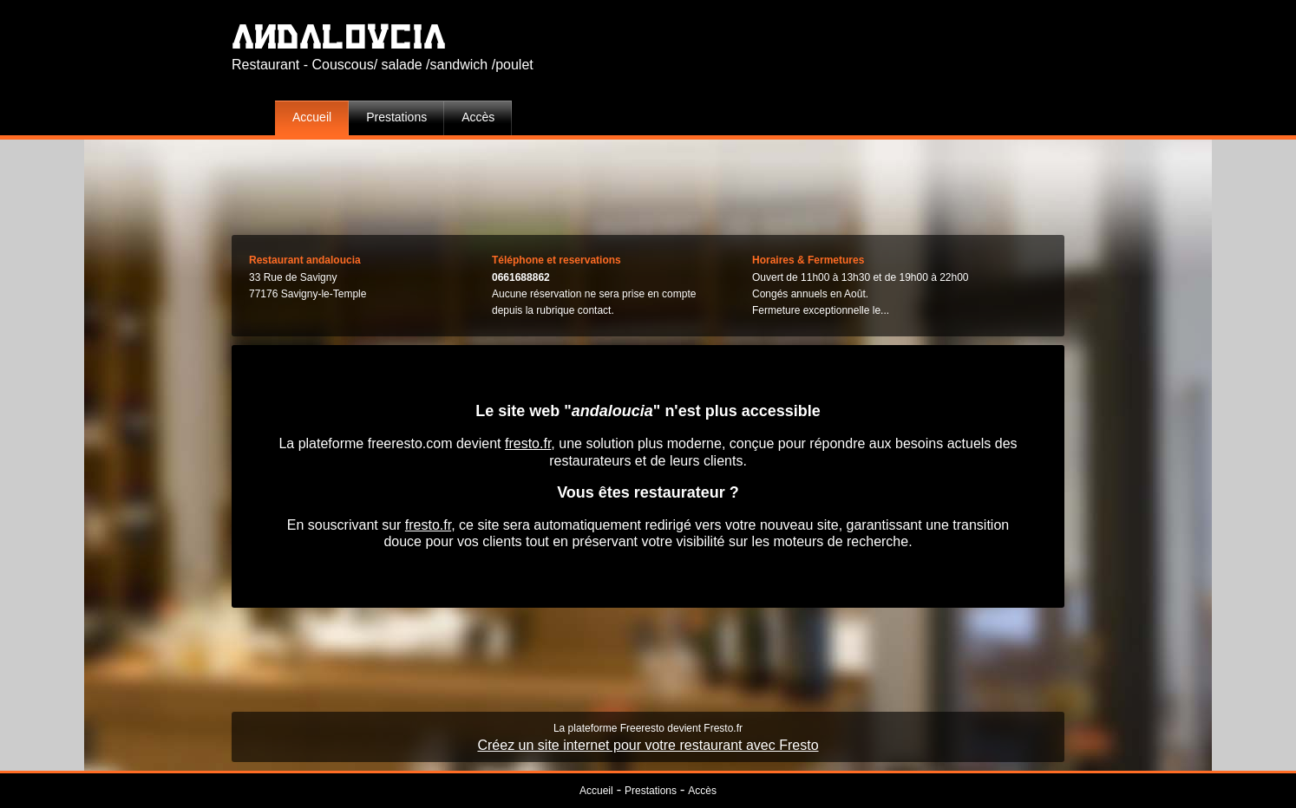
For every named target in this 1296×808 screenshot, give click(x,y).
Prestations (396, 117)
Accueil (311, 117)
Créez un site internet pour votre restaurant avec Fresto (647, 745)
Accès (477, 117)
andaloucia (339, 36)
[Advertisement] (648, 183)
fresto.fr (528, 443)
